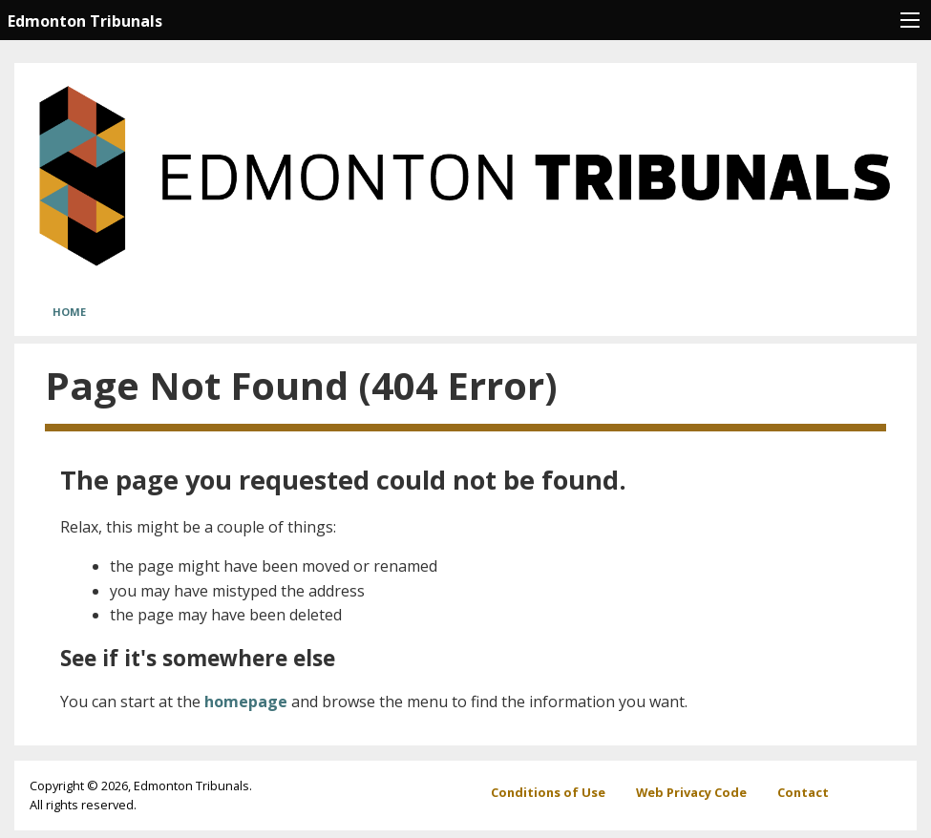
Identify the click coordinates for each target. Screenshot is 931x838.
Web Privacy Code (691, 792)
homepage (245, 701)
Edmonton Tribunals (85, 20)
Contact (803, 792)
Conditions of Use (548, 792)
